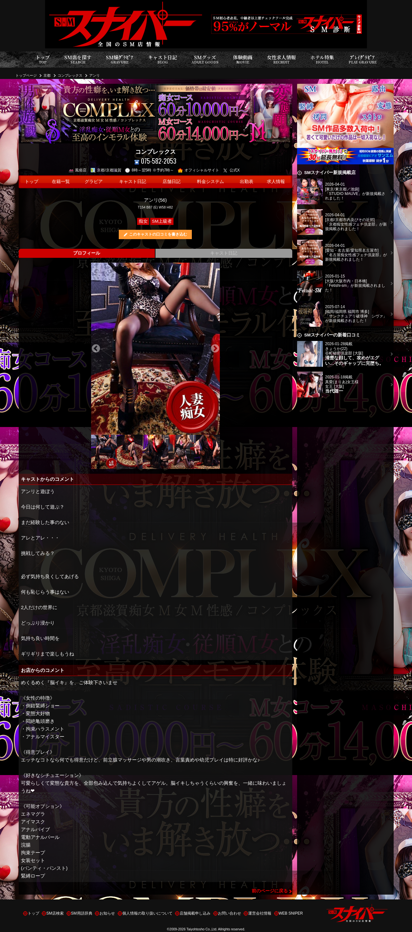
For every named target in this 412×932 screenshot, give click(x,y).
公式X (231, 170)
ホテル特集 (322, 59)
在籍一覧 (61, 181)
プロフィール (86, 253)
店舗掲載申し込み (195, 913)
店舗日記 (172, 181)
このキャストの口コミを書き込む (158, 234)
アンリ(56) (155, 200)
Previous (96, 349)
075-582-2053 (155, 161)
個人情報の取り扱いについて (147, 913)
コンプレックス (70, 75)
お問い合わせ (229, 913)
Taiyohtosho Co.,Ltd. (201, 929)
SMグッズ (205, 59)
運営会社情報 (259, 913)
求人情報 (276, 181)
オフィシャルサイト (198, 170)
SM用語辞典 (81, 913)
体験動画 (242, 59)
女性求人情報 (281, 59)
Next (215, 349)
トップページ (26, 75)
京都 (47, 75)
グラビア (94, 181)
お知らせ (107, 913)
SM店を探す (77, 59)
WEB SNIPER (291, 913)
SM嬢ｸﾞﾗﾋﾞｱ (119, 59)
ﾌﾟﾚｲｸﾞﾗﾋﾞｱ (363, 59)
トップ (42, 59)
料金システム (210, 181)
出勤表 (246, 181)
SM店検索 (55, 913)
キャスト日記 (162, 59)
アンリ (94, 75)
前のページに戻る (270, 890)
